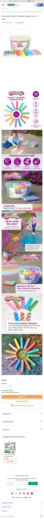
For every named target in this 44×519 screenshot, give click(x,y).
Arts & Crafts (9, 11)
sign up (33, 483)
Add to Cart (22, 397)
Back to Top (41, 516)
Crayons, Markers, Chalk (19, 11)
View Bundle (10, 461)
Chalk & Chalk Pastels (31, 11)
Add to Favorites (22, 401)
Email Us (29, 497)
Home (3, 11)
